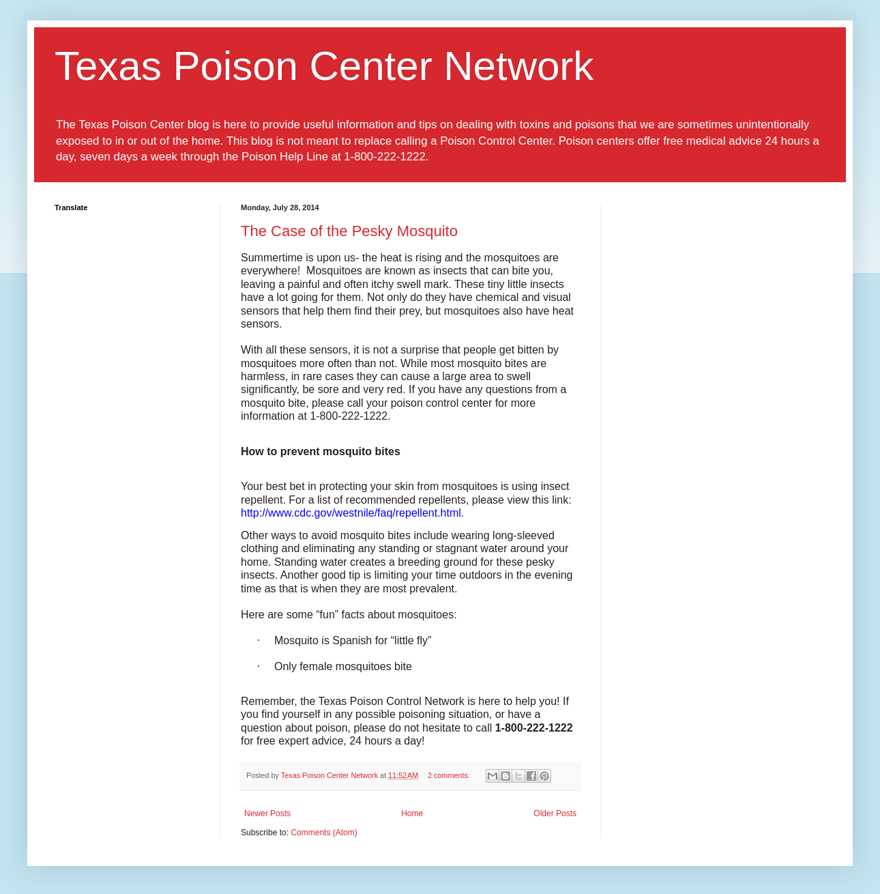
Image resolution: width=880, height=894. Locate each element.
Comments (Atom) (324, 832)
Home (412, 813)
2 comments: (450, 775)
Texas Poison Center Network (324, 66)
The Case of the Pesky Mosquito (349, 231)
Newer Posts (267, 813)
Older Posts (554, 813)
